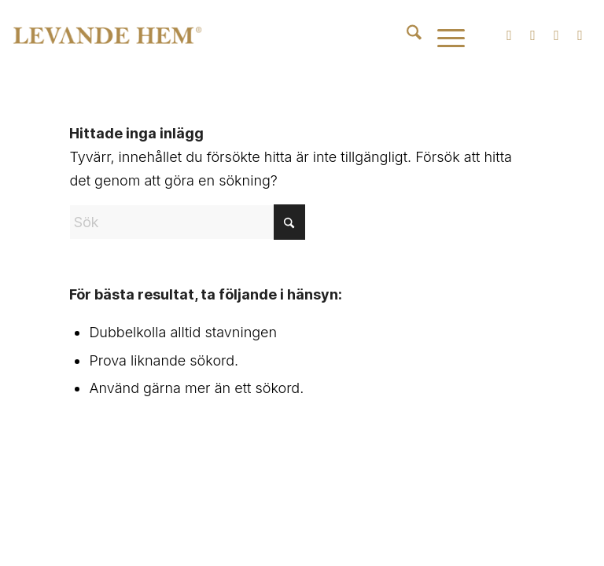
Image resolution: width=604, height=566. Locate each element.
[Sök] (406, 35)
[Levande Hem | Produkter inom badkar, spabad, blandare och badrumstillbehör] (107, 35)
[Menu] (443, 35)
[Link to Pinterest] (580, 35)
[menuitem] (406, 35)
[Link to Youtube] (557, 35)
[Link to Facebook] (533, 35)
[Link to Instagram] (509, 35)
